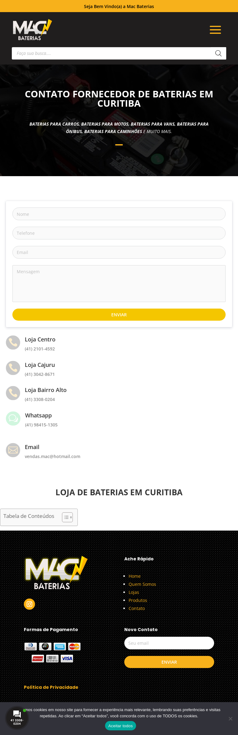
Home (135, 576)
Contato (137, 608)
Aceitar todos (120, 726)
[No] (230, 718)
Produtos (138, 600)
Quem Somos (142, 584)
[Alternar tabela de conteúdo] (64, 517)
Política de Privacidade (51, 687)
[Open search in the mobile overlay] (119, 53)
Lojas (134, 592)
